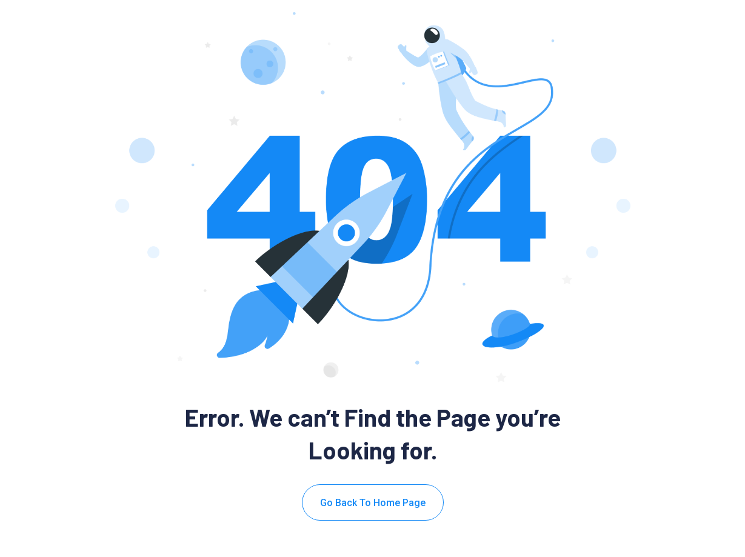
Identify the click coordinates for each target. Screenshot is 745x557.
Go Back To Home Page (373, 503)
